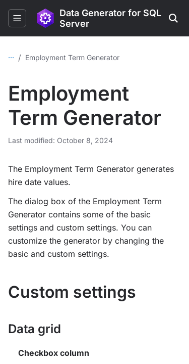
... (11, 55)
